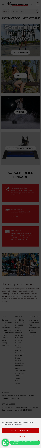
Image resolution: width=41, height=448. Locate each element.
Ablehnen (20, 437)
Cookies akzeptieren (20, 431)
